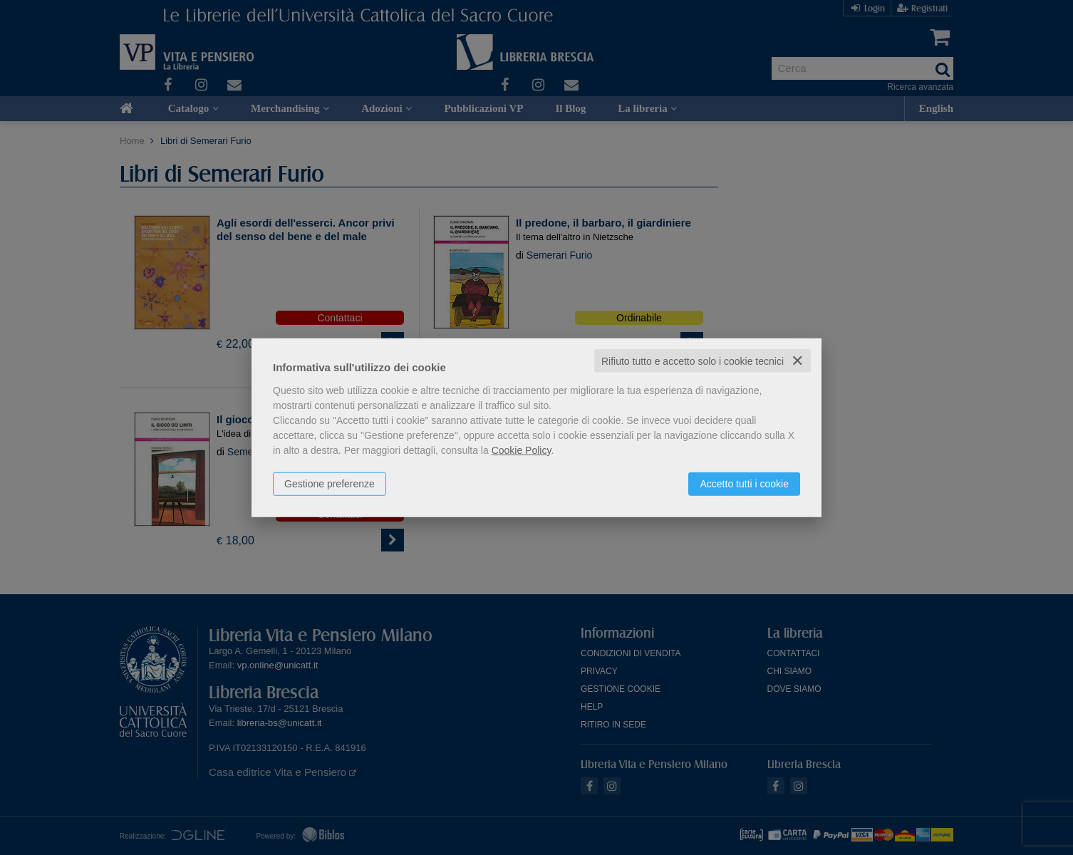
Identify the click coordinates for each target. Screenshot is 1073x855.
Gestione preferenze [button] (329, 483)
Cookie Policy (521, 449)
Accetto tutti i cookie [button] (744, 483)
